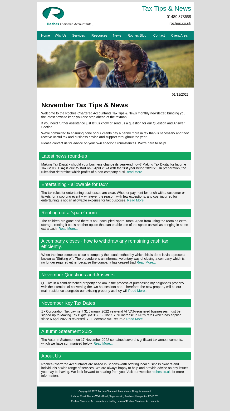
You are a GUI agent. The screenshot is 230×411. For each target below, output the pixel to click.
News (117, 35)
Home (45, 35)
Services (78, 35)
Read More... (135, 172)
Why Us (60, 35)
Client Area (179, 35)
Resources (99, 35)
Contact (159, 35)
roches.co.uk (180, 23)
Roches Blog (136, 35)
